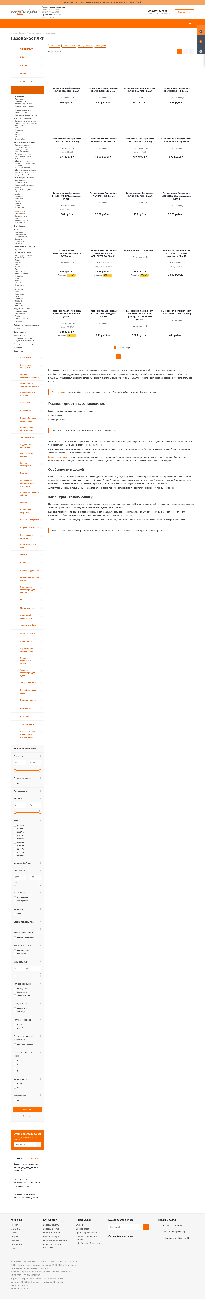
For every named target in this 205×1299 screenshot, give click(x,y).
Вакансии (15, 1240)
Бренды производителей (88, 1232)
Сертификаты (17, 1244)
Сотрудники (16, 1236)
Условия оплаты (51, 1225)
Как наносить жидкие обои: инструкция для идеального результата (26, 1167)
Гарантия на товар (52, 1232)
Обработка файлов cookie (89, 1243)
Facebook (118, 1243)
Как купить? (50, 1219)
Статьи (79, 1225)
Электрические (69, 46)
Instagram (125, 1243)
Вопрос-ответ (82, 1229)
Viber (140, 1243)
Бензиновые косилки (57, 457)
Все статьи (35, 1158)
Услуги (14, 1232)
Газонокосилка (58, 392)
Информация (83, 1219)
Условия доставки (52, 1229)
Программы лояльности (55, 1240)
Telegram (132, 1243)
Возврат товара (51, 1236)
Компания (16, 1219)
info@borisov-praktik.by (174, 1231)
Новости (15, 1225)
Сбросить (27, 1116)
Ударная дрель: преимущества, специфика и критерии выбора (27, 1182)
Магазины (15, 1229)
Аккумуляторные (85, 46)
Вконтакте (111, 1243)
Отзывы (15, 1248)
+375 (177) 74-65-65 (157, 11)
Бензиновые (54, 46)
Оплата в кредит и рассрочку (52, 1245)
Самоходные (100, 46)
